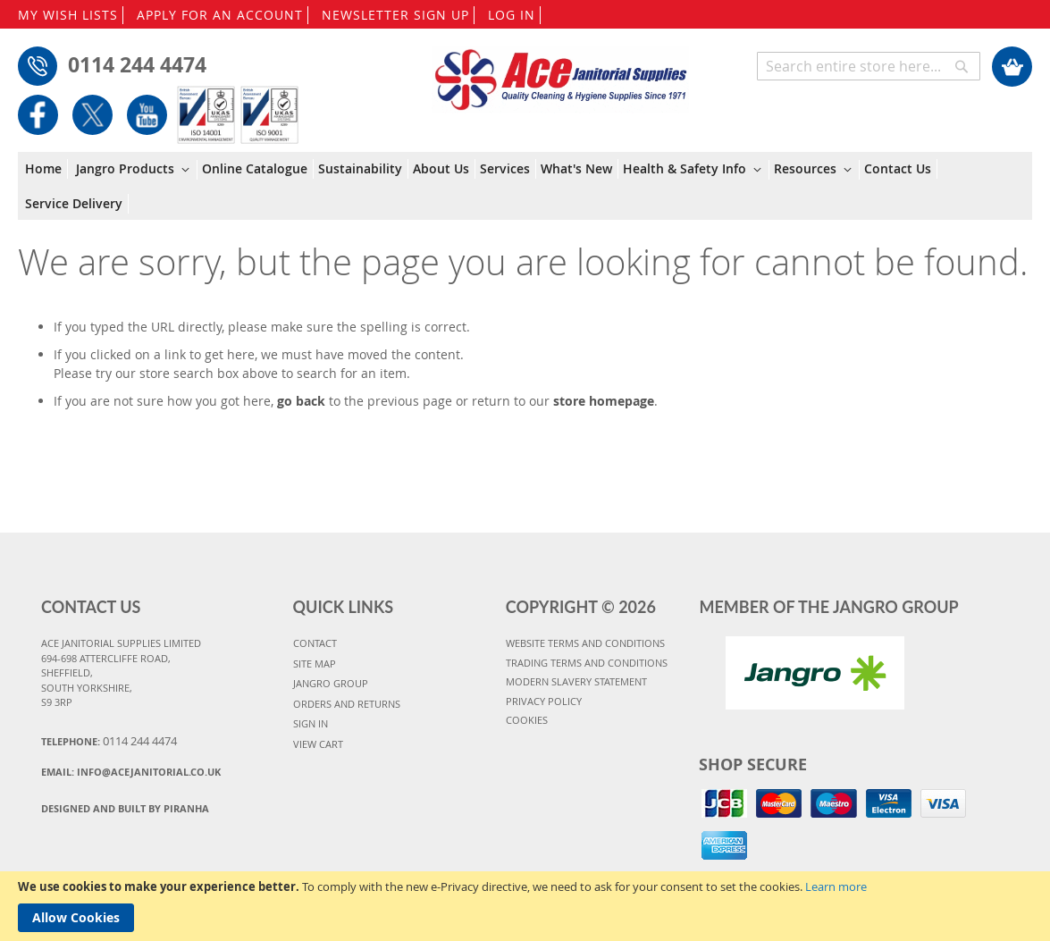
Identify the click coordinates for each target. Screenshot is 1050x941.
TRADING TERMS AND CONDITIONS (587, 662)
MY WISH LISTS (68, 14)
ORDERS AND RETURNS (346, 703)
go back (301, 400)
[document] (525, 906)
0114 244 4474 (137, 64)
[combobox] (868, 66)
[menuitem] (46, 169)
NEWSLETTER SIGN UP (395, 14)
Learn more (836, 886)
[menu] (525, 186)
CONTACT (315, 643)
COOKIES (527, 720)
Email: (131, 771)
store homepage (603, 400)
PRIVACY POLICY (544, 701)
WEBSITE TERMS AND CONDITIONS (585, 643)
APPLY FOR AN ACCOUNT (220, 14)
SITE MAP (314, 663)
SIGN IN (310, 723)
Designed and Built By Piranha (125, 808)
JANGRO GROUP (330, 683)
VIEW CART (318, 744)
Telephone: (109, 741)
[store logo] (560, 71)
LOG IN (511, 14)
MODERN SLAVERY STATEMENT (576, 681)
